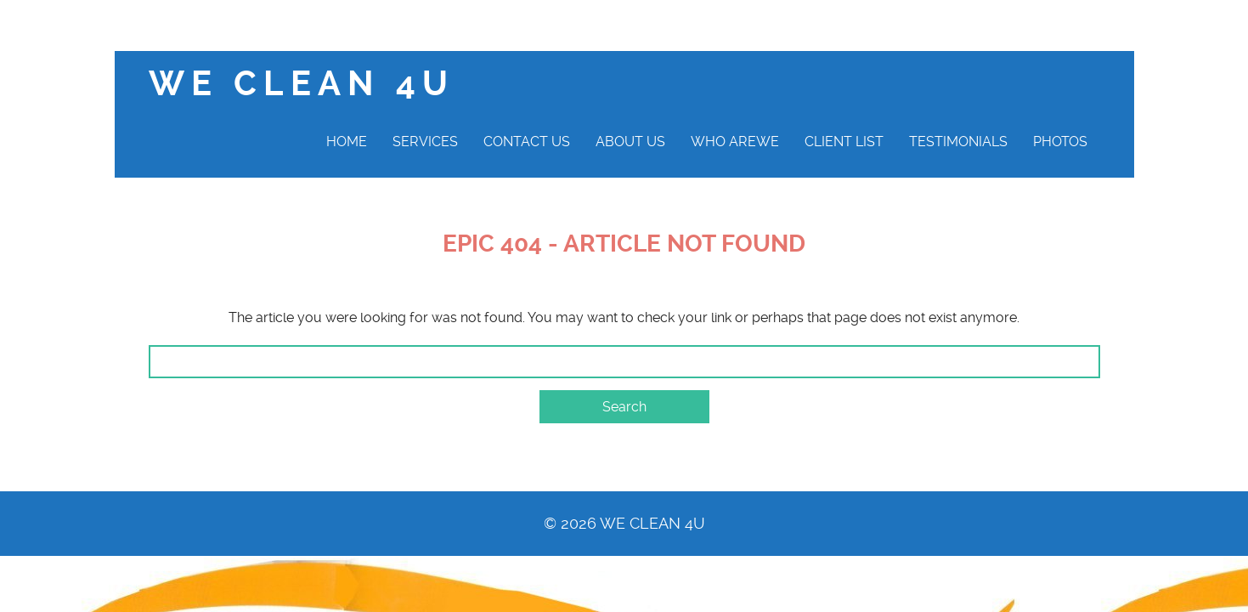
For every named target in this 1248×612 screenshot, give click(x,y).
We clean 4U (302, 84)
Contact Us (526, 141)
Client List (844, 141)
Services (425, 141)
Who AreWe (735, 141)
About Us (630, 141)
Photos (1060, 141)
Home (346, 141)
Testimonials (958, 141)
